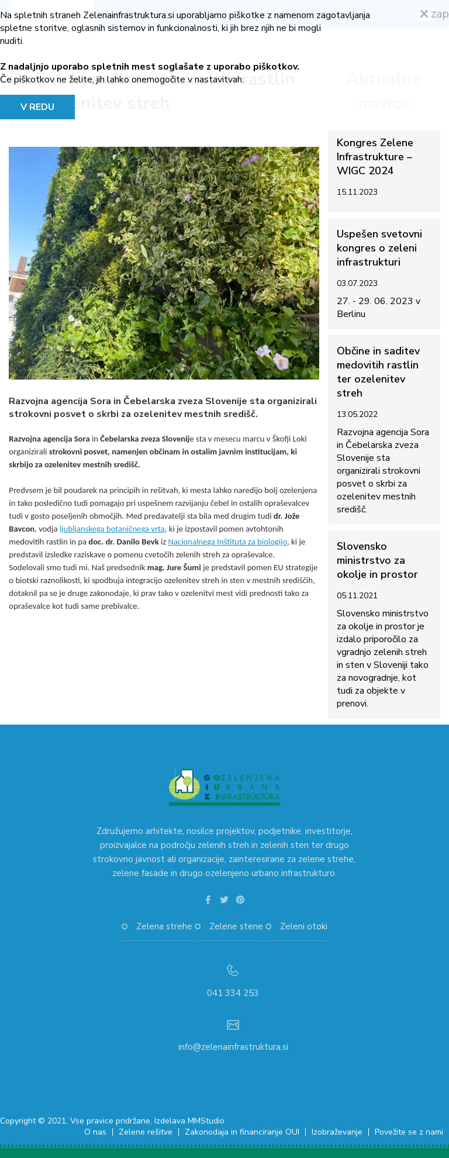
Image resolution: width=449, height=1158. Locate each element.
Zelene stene (236, 926)
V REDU (37, 107)
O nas (95, 1132)
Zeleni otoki (303, 926)
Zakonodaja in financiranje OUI (242, 1132)
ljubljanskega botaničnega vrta (112, 528)
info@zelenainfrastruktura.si (233, 1047)
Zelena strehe (164, 926)
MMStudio (206, 1120)
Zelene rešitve (145, 1132)
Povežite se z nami (409, 1132)
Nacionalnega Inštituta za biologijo (227, 541)
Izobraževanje (337, 1132)
